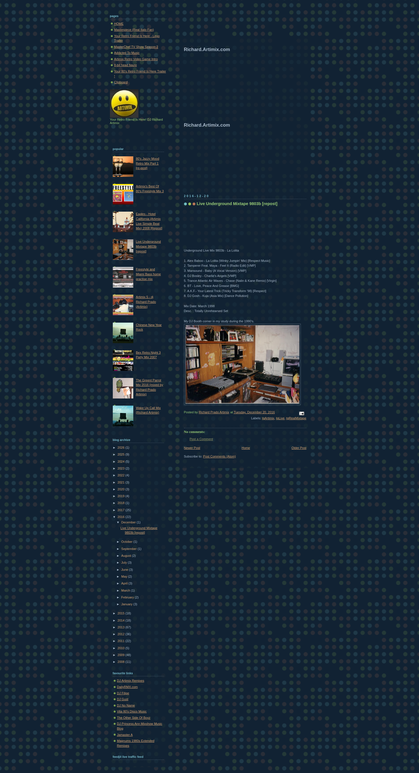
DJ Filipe (123, 693)
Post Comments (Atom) (219, 456)
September (129, 549)
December (129, 522)
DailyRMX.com (127, 687)
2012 (122, 634)
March (126, 590)
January (127, 604)
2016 (122, 517)
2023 (122, 468)
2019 (122, 496)
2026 (122, 447)
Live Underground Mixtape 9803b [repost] (148, 246)
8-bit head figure (125, 65)
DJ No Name (126, 705)
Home (246, 448)
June (125, 569)
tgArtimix (268, 418)
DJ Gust (122, 699)
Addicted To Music (127, 52)
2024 (122, 461)
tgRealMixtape (296, 418)
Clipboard (121, 82)
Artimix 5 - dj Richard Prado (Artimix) (146, 301)
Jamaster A (125, 734)
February (128, 597)
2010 (122, 648)
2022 (122, 475)
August (126, 555)
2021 (122, 482)
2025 (122, 454)
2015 (122, 613)
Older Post (298, 448)
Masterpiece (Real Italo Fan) (134, 29)
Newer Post (192, 448)
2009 (122, 655)
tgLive (280, 418)
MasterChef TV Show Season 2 (136, 46)
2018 (122, 503)
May (124, 576)
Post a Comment (201, 439)
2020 (122, 489)
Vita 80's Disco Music (132, 711)
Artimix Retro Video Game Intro (136, 59)
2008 (122, 661)
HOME (119, 23)
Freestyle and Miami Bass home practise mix (148, 274)
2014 (122, 620)
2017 (122, 510)
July (124, 562)
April (124, 583)
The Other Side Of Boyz (133, 717)
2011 (122, 641)
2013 (122, 627)
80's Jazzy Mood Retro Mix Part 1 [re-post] (147, 163)
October (127, 541)
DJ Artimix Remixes (130, 680)
